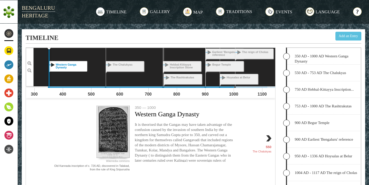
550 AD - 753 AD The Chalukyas (320, 73)
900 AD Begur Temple (312, 123)
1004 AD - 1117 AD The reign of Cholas (326, 173)
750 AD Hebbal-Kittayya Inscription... (324, 89)
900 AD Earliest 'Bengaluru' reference (324, 139)
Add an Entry (348, 36)
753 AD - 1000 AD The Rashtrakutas (323, 106)
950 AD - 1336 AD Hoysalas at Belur (323, 156)
